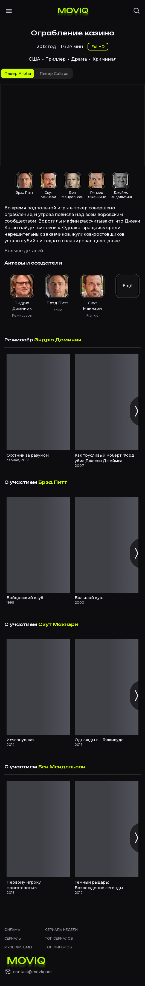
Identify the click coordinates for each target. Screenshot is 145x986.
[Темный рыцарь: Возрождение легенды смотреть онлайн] (106, 829)
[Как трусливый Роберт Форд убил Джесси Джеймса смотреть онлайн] (106, 402)
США (34, 59)
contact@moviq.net (32, 971)
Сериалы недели (61, 930)
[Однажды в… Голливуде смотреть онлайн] (106, 687)
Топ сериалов (59, 938)
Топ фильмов (58, 947)
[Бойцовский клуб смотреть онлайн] (38, 545)
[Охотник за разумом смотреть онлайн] (38, 402)
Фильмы (12, 930)
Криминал (104, 59)
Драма (79, 59)
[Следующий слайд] (136, 411)
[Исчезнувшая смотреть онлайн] (38, 687)
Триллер (56, 59)
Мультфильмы (18, 947)
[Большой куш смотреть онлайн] (106, 545)
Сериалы (13, 938)
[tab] (17, 73)
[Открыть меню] (8, 11)
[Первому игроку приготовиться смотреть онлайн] (38, 829)
